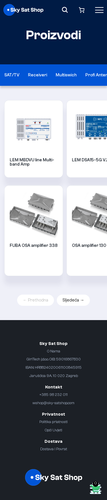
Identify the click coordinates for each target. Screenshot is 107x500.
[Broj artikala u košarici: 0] (82, 10)
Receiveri (37, 75)
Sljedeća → (73, 300)
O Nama (53, 351)
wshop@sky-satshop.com (53, 403)
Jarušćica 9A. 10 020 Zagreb (53, 376)
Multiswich (66, 75)
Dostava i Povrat (53, 449)
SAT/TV (11, 75)
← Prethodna (35, 300)
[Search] (64, 9)
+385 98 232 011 (53, 394)
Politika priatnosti (53, 422)
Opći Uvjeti (53, 430)
